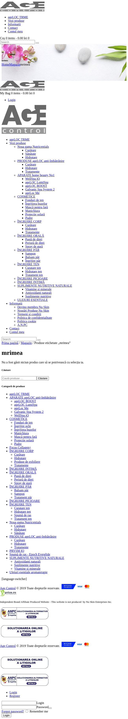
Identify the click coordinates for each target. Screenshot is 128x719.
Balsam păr (21, 490)
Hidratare (20, 458)
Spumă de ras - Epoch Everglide (29, 554)
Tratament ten (23, 518)
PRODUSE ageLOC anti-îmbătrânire (32, 536)
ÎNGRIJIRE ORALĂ (22, 472)
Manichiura (21, 433)
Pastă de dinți (22, 476)
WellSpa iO (21, 415)
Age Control (8, 588)
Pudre (17, 444)
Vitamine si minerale (27, 568)
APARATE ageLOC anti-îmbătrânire (32, 397)
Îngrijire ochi (22, 426)
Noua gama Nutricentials (25, 522)
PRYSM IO (16, 550)
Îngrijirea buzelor (25, 429)
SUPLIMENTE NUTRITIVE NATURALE (36, 558)
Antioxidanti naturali (27, 561)
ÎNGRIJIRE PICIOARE (24, 501)
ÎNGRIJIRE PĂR (20, 486)
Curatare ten (22, 508)
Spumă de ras (22, 515)
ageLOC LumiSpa (25, 404)
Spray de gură (23, 483)
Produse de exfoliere (27, 461)
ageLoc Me (21, 408)
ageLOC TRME (19, 394)
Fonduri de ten (23, 422)
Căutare (42, 378)
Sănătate (19, 533)
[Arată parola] (50, 708)
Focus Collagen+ (20, 447)
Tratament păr (23, 497)
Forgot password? (13, 711)
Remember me (38, 711)
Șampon (19, 493)
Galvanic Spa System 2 (29, 411)
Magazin (14, 64)
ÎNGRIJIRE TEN (20, 504)
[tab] (67, 692)
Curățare (19, 454)
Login (13, 692)
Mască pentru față (25, 436)
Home (5, 64)
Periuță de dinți (24, 479)
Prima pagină (10, 343)
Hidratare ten (22, 511)
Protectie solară (24, 440)
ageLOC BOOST (25, 401)
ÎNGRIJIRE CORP (21, 451)
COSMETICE (18, 419)
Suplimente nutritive (27, 565)
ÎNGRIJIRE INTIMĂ (23, 468)
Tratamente (21, 465)
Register (14, 696)
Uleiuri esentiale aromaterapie (28, 572)
